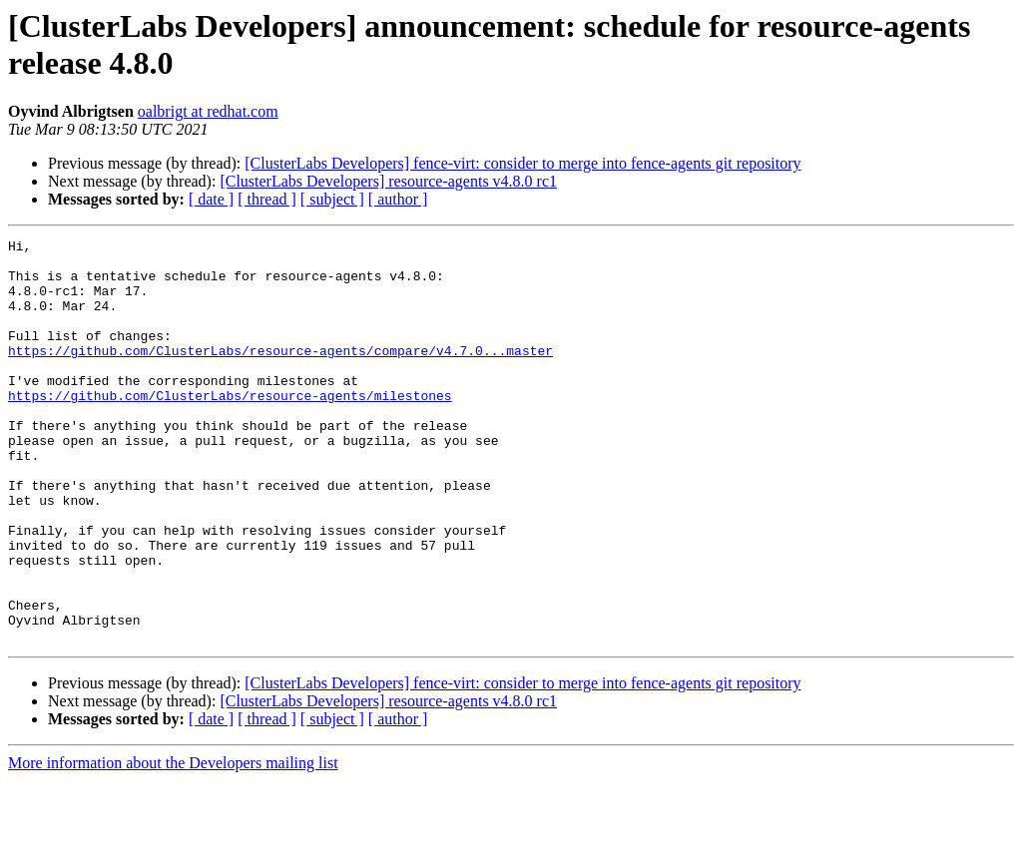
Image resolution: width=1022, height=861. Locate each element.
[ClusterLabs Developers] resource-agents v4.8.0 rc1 (388, 181)
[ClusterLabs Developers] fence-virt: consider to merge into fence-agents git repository (522, 163)
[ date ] (211, 199)
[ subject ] (332, 199)
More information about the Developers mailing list (173, 843)
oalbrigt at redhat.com (208, 111)
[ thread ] (267, 199)
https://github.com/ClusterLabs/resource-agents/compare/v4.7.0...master (280, 374)
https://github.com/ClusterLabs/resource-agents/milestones (230, 428)
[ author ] (398, 199)
